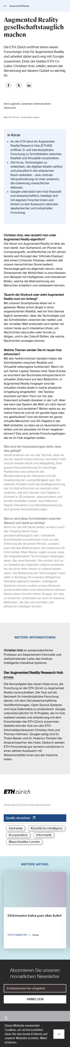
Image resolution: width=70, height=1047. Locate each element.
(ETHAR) (8, 677)
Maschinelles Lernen (24, 842)
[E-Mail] (35, 988)
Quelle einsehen (18, 818)
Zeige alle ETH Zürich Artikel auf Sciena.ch (27, 804)
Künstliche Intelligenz (47, 828)
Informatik (44, 835)
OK (58, 1034)
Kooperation (18, 835)
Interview (15, 828)
